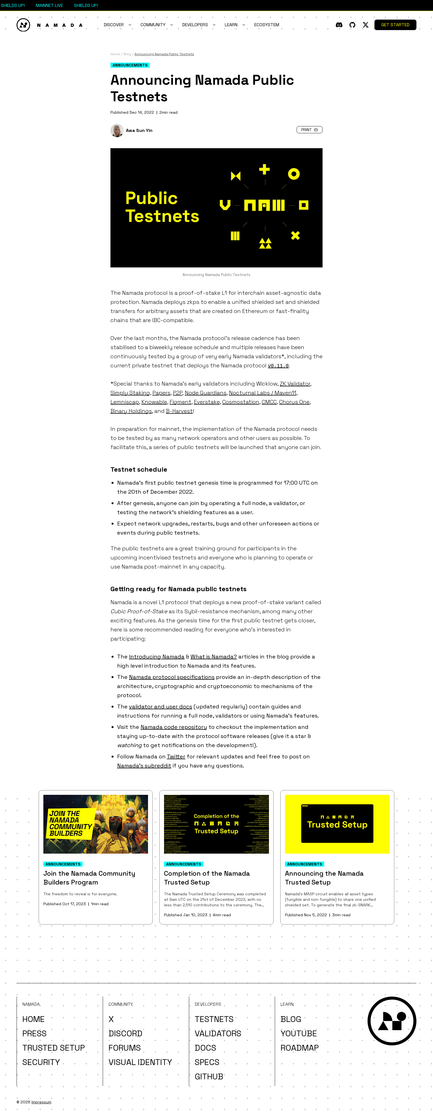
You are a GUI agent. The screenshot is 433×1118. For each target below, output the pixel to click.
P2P (177, 392)
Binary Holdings (131, 411)
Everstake (207, 401)
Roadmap (300, 1047)
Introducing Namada (156, 656)
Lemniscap (124, 401)
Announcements (130, 65)
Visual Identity (140, 1062)
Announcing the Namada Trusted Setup (324, 877)
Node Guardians (205, 392)
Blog (291, 1019)
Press (34, 1033)
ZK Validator (295, 383)
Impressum (41, 1102)
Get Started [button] (395, 25)
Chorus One (294, 401)
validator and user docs (160, 706)
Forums (125, 1047)
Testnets (214, 1019)
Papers (161, 392)
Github (209, 1076)
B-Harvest (179, 411)
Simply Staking (130, 392)
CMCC (269, 401)
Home (33, 1019)
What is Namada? (214, 656)
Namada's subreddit (144, 765)
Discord (125, 1033)
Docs (205, 1047)
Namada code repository (174, 727)
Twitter (176, 756)
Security (41, 1062)
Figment (180, 401)
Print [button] (309, 129)
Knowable (154, 401)
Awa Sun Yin (139, 130)
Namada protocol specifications (172, 677)
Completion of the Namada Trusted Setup (207, 877)
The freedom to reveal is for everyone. (80, 893)
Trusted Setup (53, 1047)
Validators (218, 1033)
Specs (207, 1062)
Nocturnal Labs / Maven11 (262, 392)
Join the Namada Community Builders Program (89, 877)
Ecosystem (266, 25)
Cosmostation (240, 401)
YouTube (299, 1033)
